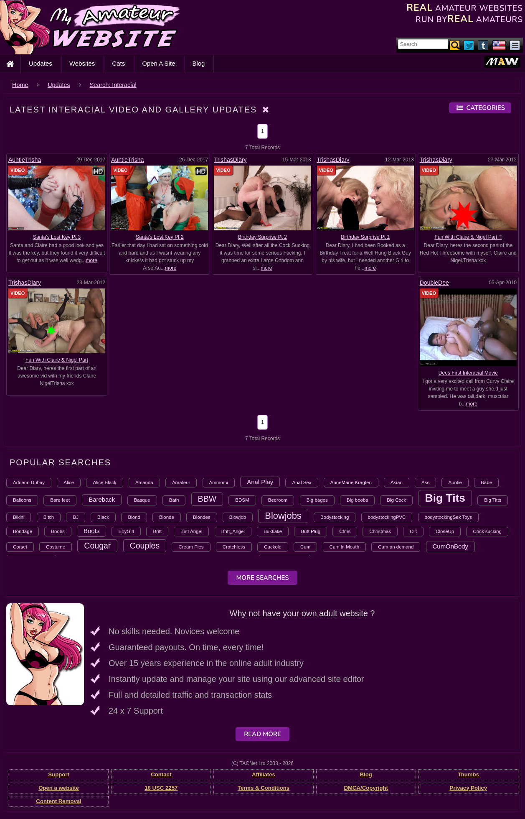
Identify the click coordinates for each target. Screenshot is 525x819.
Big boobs (357, 500)
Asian (397, 482)
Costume (55, 546)
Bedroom (278, 500)
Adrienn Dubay (29, 482)
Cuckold (273, 546)
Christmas (380, 531)
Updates (40, 63)
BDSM (242, 500)
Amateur (181, 482)
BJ (75, 517)
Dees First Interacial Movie (468, 373)
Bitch (48, 517)
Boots (91, 530)
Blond (134, 517)
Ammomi (218, 482)
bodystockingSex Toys (448, 517)
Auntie (455, 482)
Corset (20, 546)
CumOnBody (451, 546)
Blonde (166, 517)
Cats (118, 63)
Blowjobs (283, 515)
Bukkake (273, 531)
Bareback (102, 499)
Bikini (18, 517)
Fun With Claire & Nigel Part (56, 360)
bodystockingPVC (387, 517)
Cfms (344, 531)
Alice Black (104, 482)
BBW (207, 498)
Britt (157, 531)
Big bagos (317, 500)
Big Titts (492, 500)
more (91, 260)
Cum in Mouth (345, 546)
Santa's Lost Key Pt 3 (57, 237)
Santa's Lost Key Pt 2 (159, 237)
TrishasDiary (230, 159)
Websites (82, 63)
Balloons (22, 500)
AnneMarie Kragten (351, 482)
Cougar (97, 545)
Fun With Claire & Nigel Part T (468, 237)
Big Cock (396, 500)
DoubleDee (434, 282)
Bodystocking (334, 517)
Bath (174, 500)
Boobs (58, 531)
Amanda (144, 482)
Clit (413, 531)
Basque (142, 500)
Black (103, 517)
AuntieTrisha (24, 159)
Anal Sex (301, 482)
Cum (305, 546)
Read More (262, 734)
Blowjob (237, 517)
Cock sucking (487, 531)
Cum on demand (395, 546)
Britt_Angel (233, 531)
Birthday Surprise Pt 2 (262, 237)
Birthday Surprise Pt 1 (365, 237)
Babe (486, 482)
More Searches (262, 578)
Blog (198, 63)
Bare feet (60, 500)
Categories (480, 108)
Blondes (202, 517)
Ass (425, 482)
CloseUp (445, 531)
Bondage (22, 531)
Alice (68, 482)
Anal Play (260, 481)
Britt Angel (191, 531)
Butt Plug (310, 531)
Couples (145, 545)
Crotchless (234, 546)
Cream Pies (190, 546)
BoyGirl (126, 531)
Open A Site (158, 63)
